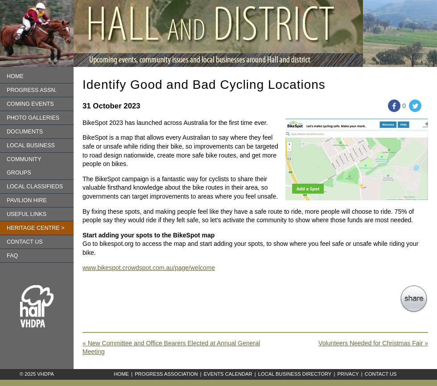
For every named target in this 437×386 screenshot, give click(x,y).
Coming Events (30, 104)
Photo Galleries (33, 118)
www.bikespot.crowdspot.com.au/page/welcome (148, 267)
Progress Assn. (32, 90)
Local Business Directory (295, 374)
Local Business (31, 145)
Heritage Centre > (36, 228)
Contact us (25, 242)
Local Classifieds (35, 186)
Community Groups (24, 166)
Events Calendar (228, 374)
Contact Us (381, 374)
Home (15, 76)
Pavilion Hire (27, 200)
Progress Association (166, 374)
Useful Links (26, 214)
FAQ (12, 256)
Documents (25, 132)
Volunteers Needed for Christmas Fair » (373, 343)
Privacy (348, 374)
